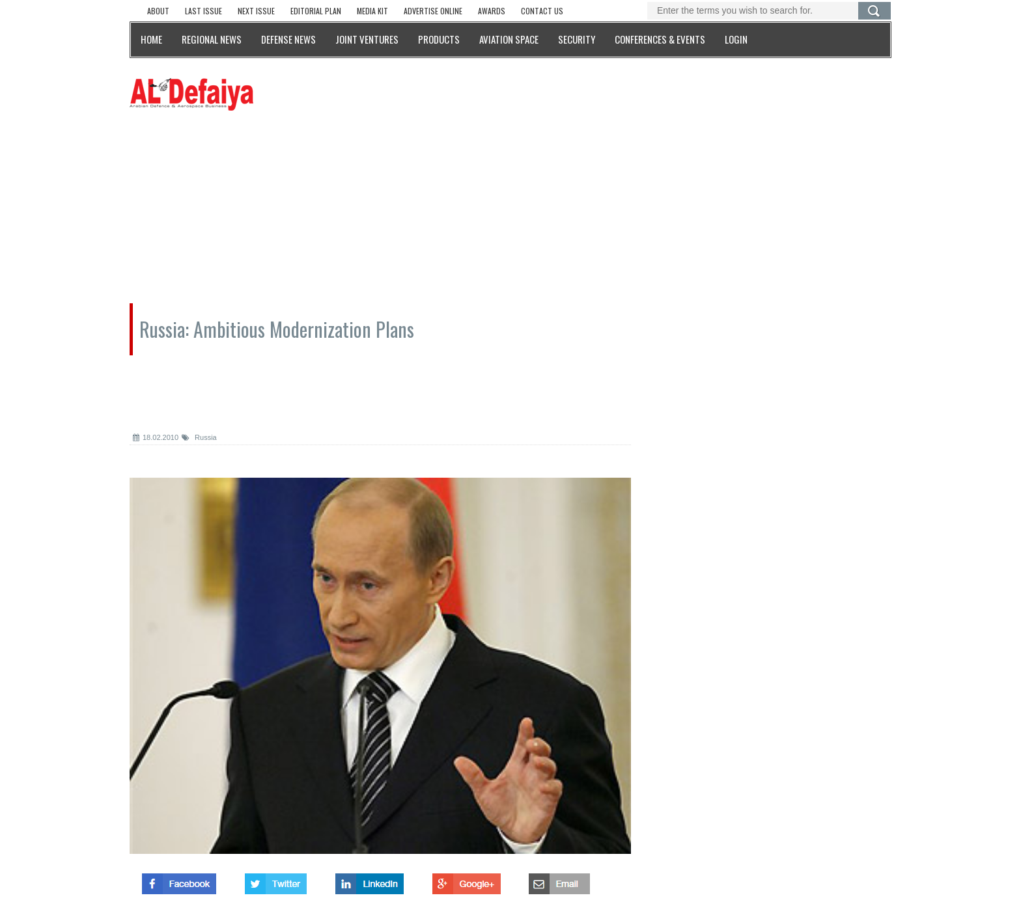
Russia (199, 437)
